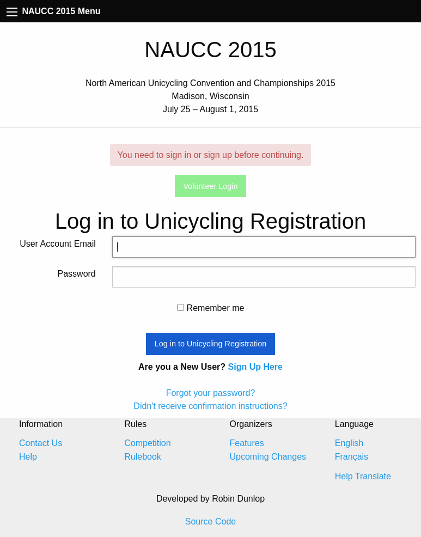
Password (77, 273)
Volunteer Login (210, 186)
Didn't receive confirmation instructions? (210, 406)
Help (28, 456)
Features (247, 443)
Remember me (211, 308)
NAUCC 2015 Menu (53, 11)
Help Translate (363, 476)
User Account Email (58, 243)
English (349, 443)
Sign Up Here (255, 366)
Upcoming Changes (268, 456)
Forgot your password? (210, 393)
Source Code (210, 521)
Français (351, 456)
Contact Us (40, 443)
